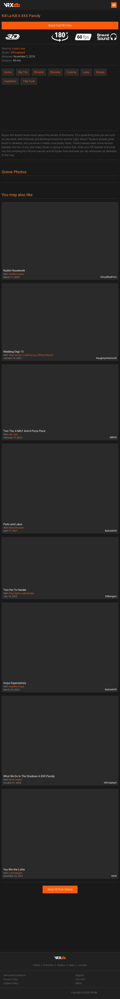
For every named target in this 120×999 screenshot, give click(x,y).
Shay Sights (15, 593)
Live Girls (82, 965)
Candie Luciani (16, 274)
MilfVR (113, 437)
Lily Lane (13, 434)
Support (79, 975)
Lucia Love (18, 48)
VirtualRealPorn (108, 277)
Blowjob (39, 72)
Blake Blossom (16, 527)
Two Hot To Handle (14, 589)
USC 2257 (80, 979)
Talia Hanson (15, 355)
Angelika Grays (16, 686)
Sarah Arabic (15, 779)
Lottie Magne (15, 873)
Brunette (55, 72)
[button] (114, 5)
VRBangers (111, 596)
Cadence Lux (29, 355)
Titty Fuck (29, 81)
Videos (36, 965)
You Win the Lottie (14, 869)
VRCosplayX (18, 52)
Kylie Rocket (28, 593)
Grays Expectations (14, 683)
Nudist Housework (14, 270)
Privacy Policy (10, 979)
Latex (86, 72)
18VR (114, 876)
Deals (71, 965)
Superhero (10, 81)
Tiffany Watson (45, 355)
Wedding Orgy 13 (13, 351)
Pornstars (48, 965)
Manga (100, 72)
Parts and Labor (12, 524)
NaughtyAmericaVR (106, 358)
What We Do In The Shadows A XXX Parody (29, 776)
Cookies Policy (10, 983)
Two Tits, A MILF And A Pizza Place (24, 431)
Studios (61, 965)
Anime (8, 72)
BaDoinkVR (111, 530)
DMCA (78, 983)
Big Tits (22, 72)
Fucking (71, 72)
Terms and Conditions (14, 975)
